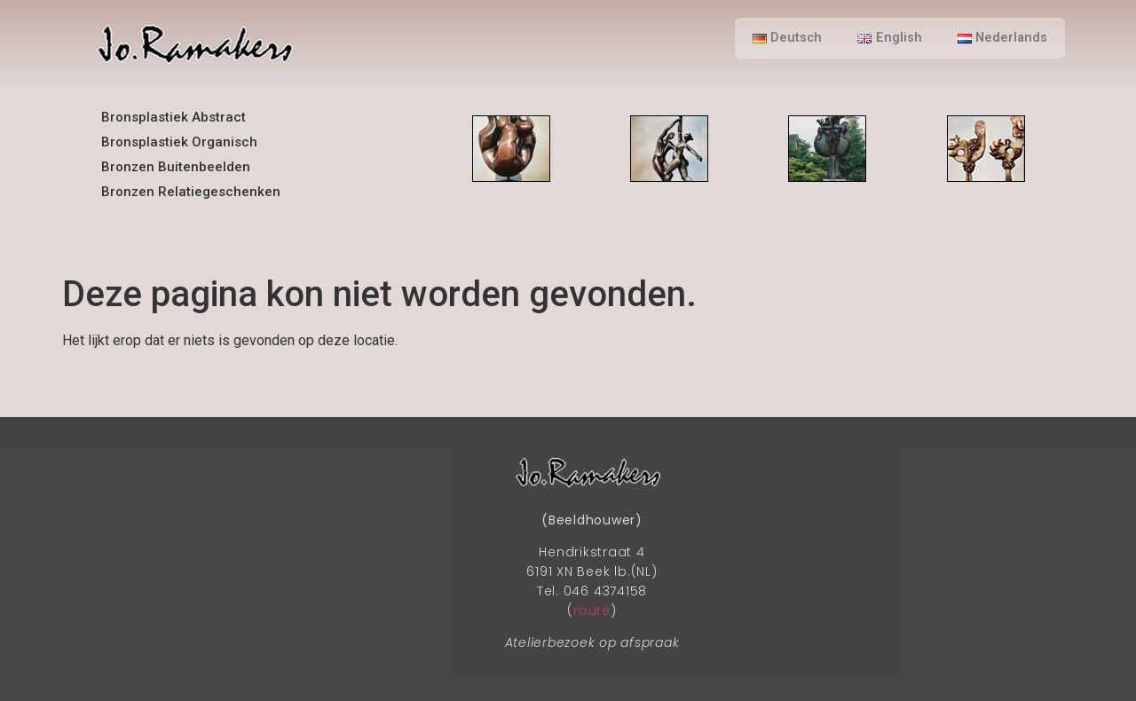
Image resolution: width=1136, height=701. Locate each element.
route (592, 610)
